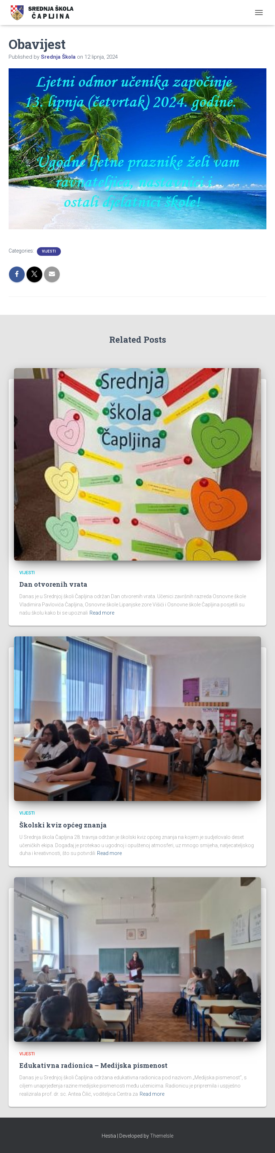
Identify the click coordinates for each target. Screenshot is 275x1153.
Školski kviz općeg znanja (63, 825)
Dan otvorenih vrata (53, 584)
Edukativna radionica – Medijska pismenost (93, 1065)
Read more (102, 613)
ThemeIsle (161, 1136)
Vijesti (49, 251)
